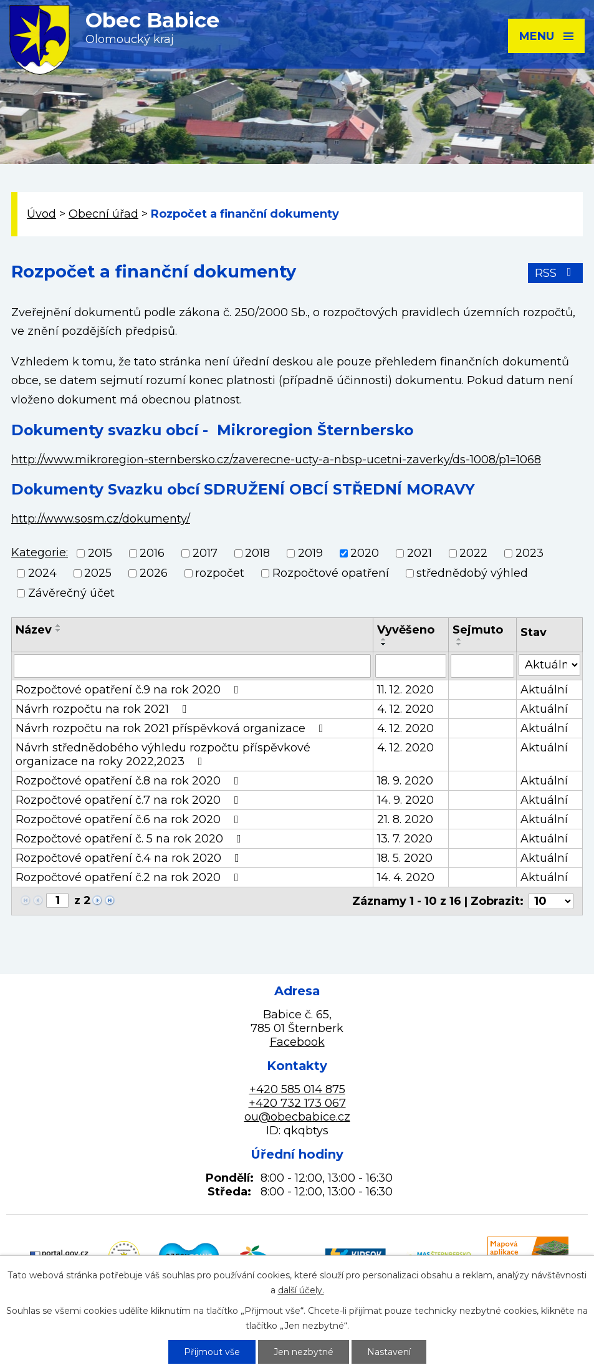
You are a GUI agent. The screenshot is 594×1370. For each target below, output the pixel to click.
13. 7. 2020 (405, 839)
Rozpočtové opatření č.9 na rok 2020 (130, 690)
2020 (364, 553)
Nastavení (389, 1352)
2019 (310, 553)
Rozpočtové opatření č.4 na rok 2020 (130, 858)
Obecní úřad (103, 214)
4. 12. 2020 (405, 709)
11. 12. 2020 (405, 690)
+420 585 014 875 (297, 1089)
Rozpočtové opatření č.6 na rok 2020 (130, 819)
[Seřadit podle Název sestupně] (58, 630)
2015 (100, 553)
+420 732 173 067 (297, 1103)
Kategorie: (39, 552)
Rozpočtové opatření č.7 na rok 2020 (130, 800)
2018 (257, 553)
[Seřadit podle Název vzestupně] (58, 625)
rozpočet (219, 573)
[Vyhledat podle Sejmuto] (483, 666)
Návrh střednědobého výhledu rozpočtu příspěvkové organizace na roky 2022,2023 (163, 754)
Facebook (297, 1042)
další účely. (301, 1290)
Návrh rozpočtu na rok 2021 (104, 709)
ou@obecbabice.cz (297, 1117)
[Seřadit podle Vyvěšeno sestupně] (384, 644)
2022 (473, 553)
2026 (154, 573)
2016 (152, 553)
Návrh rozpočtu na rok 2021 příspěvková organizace (172, 728)
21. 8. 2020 (405, 819)
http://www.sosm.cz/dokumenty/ (100, 519)
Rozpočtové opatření (330, 573)
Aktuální (544, 690)
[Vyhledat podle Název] (192, 666)
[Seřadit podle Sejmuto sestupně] (459, 644)
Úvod (41, 214)
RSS (556, 273)
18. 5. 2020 (405, 858)
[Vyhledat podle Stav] (549, 665)
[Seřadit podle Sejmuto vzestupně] (459, 639)
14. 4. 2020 (405, 877)
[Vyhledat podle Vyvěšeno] (410, 666)
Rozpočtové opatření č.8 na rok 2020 (130, 781)
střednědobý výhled (472, 573)
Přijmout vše (212, 1352)
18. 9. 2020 (405, 781)
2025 (98, 573)
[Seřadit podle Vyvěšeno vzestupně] (384, 639)
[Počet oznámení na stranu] (551, 901)
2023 (529, 553)
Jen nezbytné (303, 1352)
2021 (419, 553)
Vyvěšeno (405, 630)
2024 (42, 573)
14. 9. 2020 (405, 800)
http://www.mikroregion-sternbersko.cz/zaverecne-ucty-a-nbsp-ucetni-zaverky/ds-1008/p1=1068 (276, 459)
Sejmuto (478, 630)
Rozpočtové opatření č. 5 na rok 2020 (131, 839)
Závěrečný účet (71, 594)
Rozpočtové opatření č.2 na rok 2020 (130, 877)
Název (34, 630)
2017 (205, 553)
